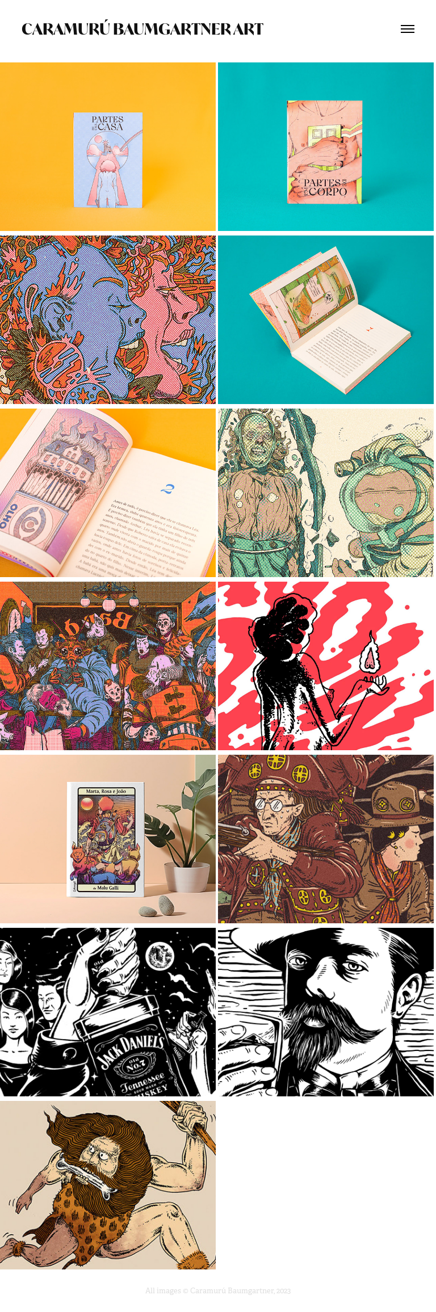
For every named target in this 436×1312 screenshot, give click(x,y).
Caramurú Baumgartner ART (142, 29)
